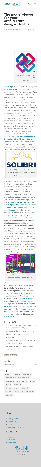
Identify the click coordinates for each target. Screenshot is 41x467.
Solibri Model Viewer (12, 189)
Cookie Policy (12, 422)
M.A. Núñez (10, 317)
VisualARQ (8, 87)
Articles (32, 30)
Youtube (18, 197)
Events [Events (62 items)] (17, 374)
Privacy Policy (13, 419)
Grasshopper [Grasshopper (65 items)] (10, 378)
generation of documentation (15, 89)
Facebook (26, 311)
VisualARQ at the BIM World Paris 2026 (20, 331)
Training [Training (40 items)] (9, 391)
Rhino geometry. (13, 210)
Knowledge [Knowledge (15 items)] (9, 381)
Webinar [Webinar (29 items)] (30, 391)
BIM (17, 192)
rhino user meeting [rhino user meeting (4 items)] (12, 388)
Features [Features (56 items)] (27, 374)
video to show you (26, 301)
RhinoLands (12, 443)
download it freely (11, 252)
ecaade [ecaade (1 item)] (8, 374)
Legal (10, 424)
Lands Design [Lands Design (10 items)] (22, 381)
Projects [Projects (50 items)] (17, 384)
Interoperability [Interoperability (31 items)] (24, 378)
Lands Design (12, 354)
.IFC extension (13, 108)
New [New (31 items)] (32, 381)
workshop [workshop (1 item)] (9, 395)
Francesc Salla (11, 30)
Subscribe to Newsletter (16, 427)
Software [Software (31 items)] (25, 388)
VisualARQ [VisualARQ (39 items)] (19, 391)
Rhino (20, 87)
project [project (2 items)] (8, 384)
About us (11, 437)
